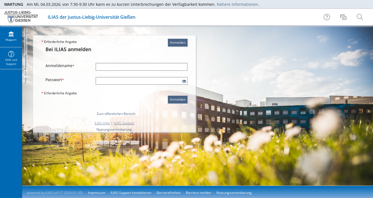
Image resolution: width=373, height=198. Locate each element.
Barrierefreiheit (169, 192)
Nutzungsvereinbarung (114, 129)
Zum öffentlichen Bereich (116, 113)
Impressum (96, 192)
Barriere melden (198, 192)
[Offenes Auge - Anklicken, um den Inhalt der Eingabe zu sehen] (184, 81)
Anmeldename (59, 65)
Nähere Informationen (237, 4)
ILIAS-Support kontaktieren (131, 192)
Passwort (54, 79)
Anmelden (178, 42)
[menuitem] (344, 17)
